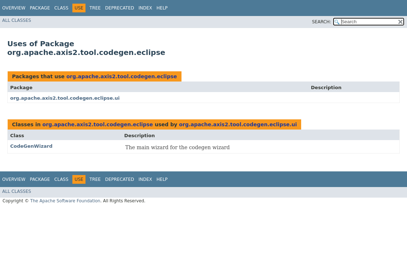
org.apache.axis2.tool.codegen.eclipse (121, 76)
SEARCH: (321, 21)
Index (145, 8)
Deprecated (119, 8)
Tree (95, 8)
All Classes (16, 20)
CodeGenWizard (31, 146)
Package (40, 8)
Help (162, 8)
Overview (13, 8)
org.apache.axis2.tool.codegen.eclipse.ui (65, 98)
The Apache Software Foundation (65, 200)
